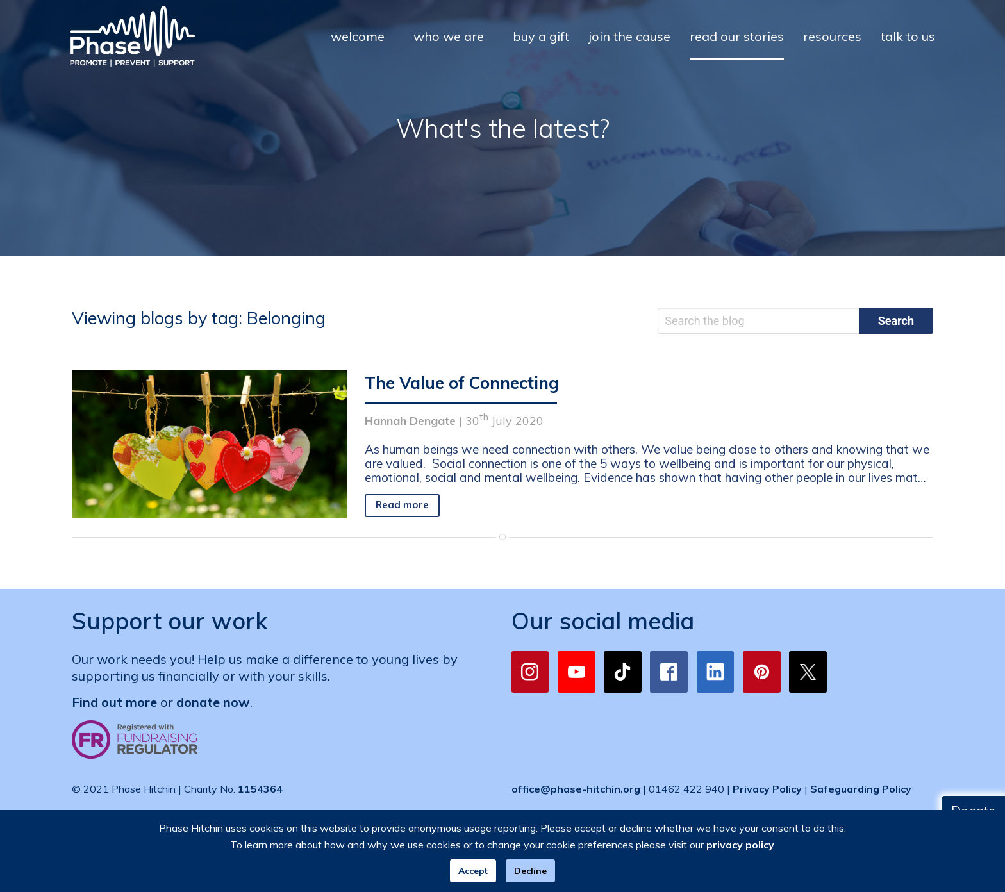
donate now (213, 702)
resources (832, 36)
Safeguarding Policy (860, 788)
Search (896, 320)
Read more (402, 505)
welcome (358, 36)
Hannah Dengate (410, 420)
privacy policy (740, 844)
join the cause (629, 36)
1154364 (260, 788)
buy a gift (541, 36)
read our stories (737, 36)
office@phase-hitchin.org (575, 788)
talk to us (908, 36)
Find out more (114, 702)
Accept (473, 871)
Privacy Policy (767, 788)
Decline (530, 871)
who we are (448, 36)
